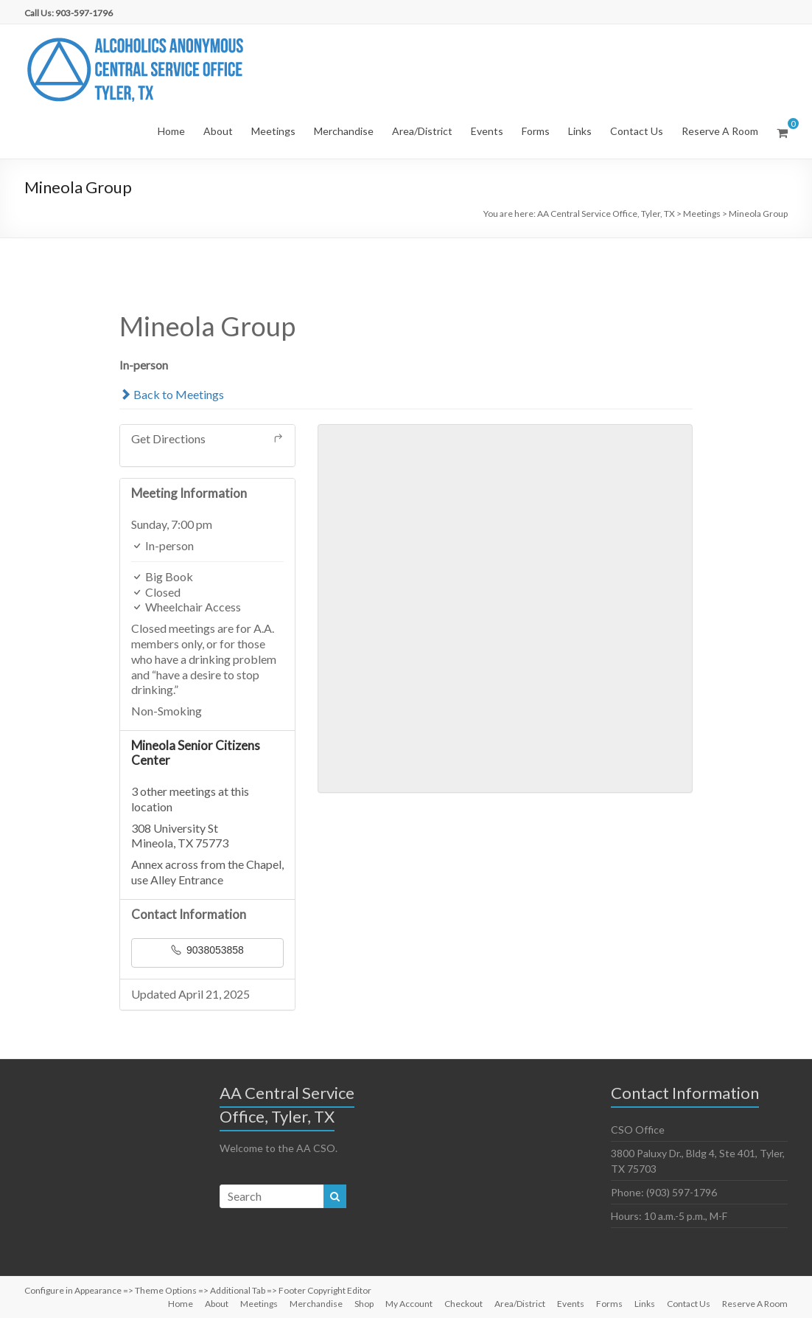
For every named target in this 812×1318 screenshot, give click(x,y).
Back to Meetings (171, 394)
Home (171, 131)
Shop (364, 1303)
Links (580, 131)
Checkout (463, 1303)
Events (487, 131)
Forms (536, 131)
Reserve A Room (720, 131)
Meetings (273, 131)
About (218, 131)
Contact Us (636, 131)
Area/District (422, 131)
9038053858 (207, 950)
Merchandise (344, 131)
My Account (409, 1303)
